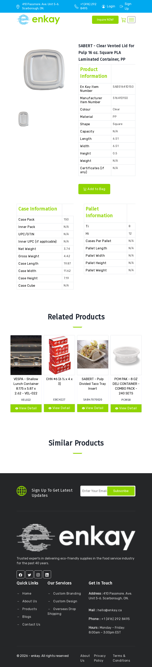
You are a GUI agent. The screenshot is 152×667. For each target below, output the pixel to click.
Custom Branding (66, 593)
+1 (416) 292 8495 (115, 619)
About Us (29, 601)
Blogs (26, 617)
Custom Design (64, 601)
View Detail (26, 408)
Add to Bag (94, 189)
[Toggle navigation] (131, 19)
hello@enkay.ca (110, 610)
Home (26, 593)
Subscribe (121, 491)
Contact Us (31, 624)
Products (29, 609)
